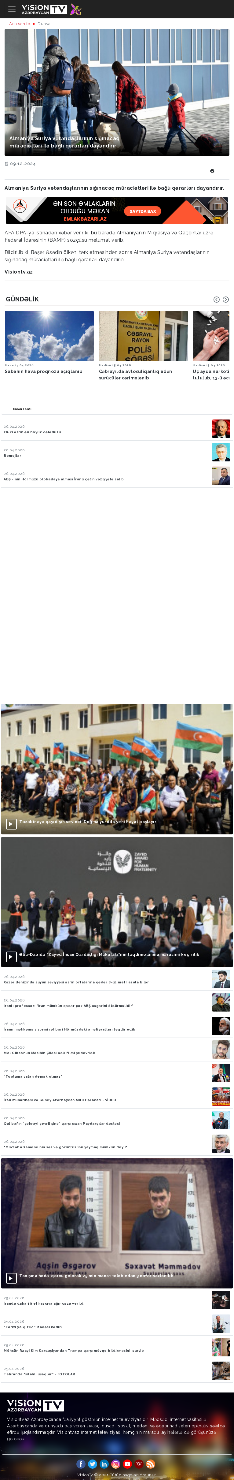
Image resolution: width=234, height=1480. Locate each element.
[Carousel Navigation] (221, 299)
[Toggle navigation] (12, 9)
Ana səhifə (19, 23)
